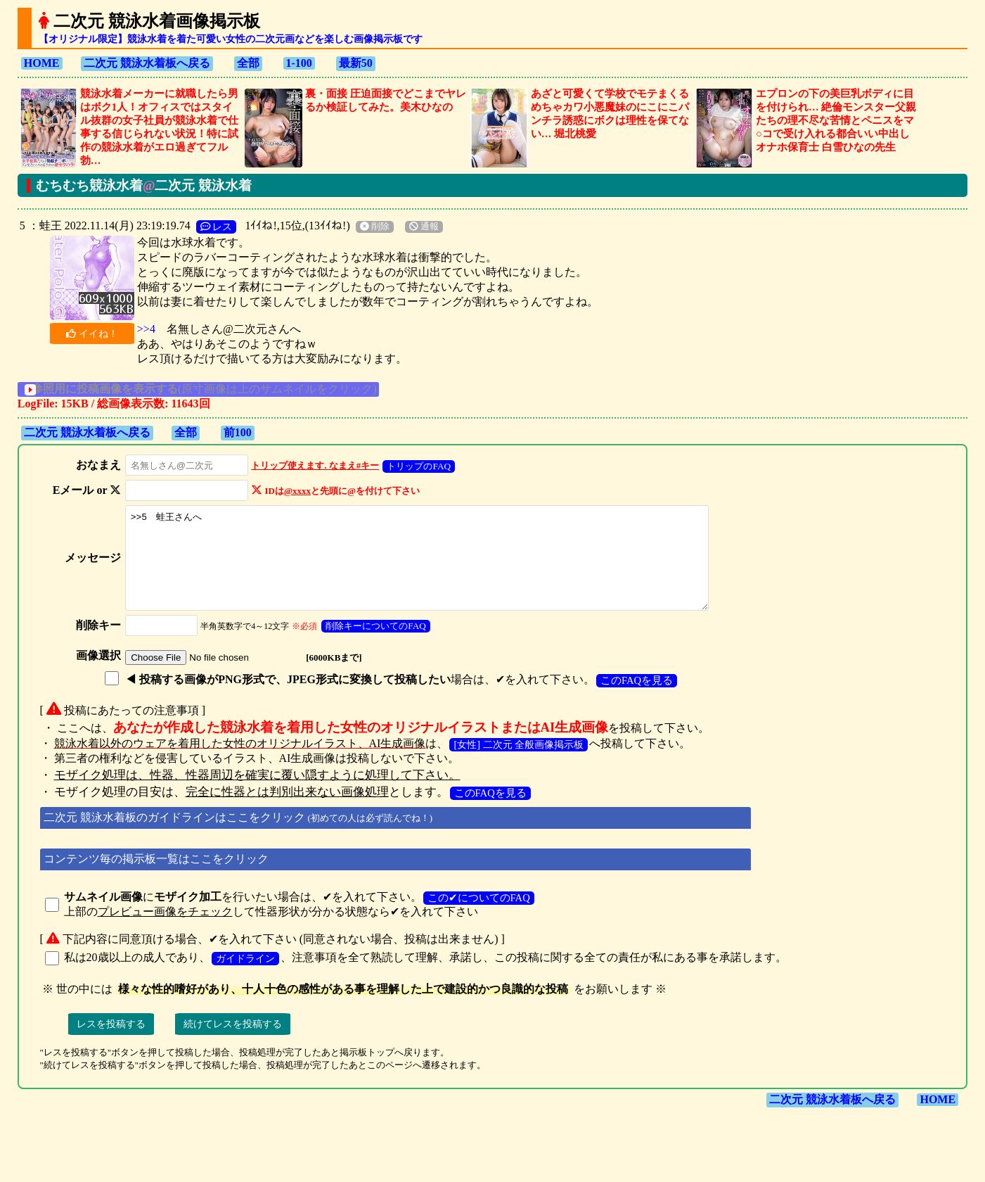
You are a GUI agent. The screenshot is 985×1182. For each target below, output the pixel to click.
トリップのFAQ (415, 466)
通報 (424, 226)
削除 (375, 226)
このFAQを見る (632, 699)
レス (216, 226)
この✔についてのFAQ (478, 916)
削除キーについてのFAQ (371, 645)
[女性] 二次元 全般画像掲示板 (518, 763)
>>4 (146, 329)
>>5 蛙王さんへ (426, 567)
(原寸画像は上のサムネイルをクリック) (214, 389)
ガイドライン (245, 977)
